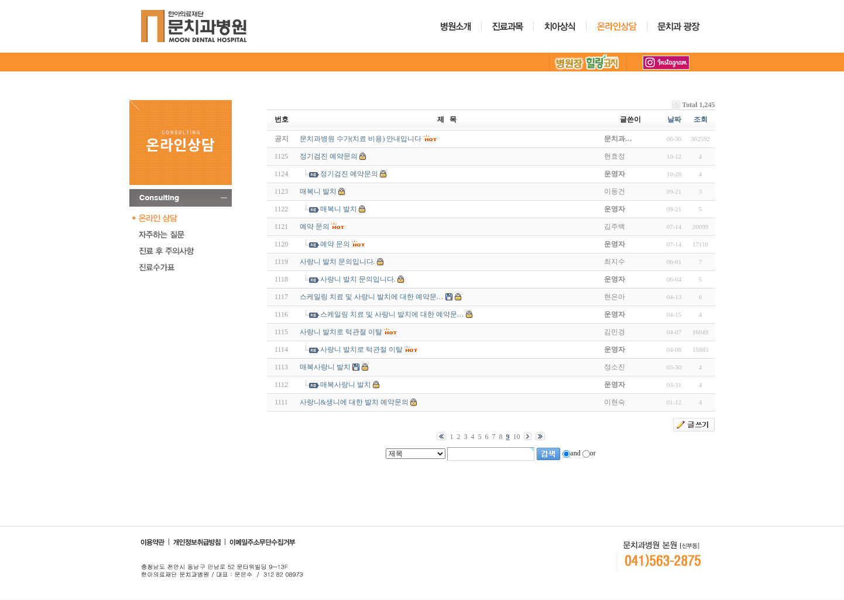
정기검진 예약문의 (329, 156)
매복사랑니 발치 (325, 367)
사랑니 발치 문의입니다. (337, 262)
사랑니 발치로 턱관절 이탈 (341, 332)
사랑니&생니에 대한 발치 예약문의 (354, 402)
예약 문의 (315, 226)
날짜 (674, 119)
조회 (701, 119)
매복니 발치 (318, 191)
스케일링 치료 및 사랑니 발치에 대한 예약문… (372, 297)
